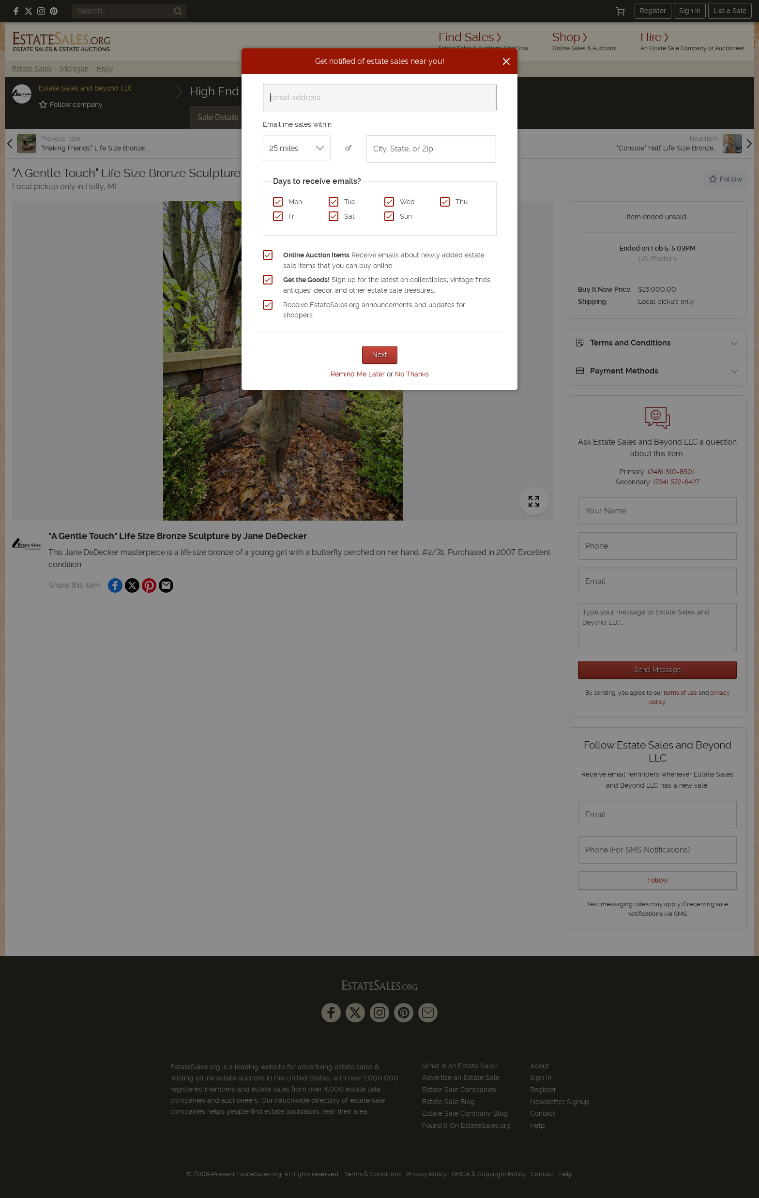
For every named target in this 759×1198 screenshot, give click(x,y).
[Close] (506, 61)
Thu (461, 202)
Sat (349, 216)
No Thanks (412, 374)
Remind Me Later (358, 374)
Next (379, 355)
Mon (295, 202)
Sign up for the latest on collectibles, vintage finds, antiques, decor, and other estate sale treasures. (387, 285)
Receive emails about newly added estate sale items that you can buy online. (384, 260)
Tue (349, 202)
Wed (407, 202)
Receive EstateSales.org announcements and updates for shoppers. (374, 310)
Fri (292, 216)
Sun (406, 216)
